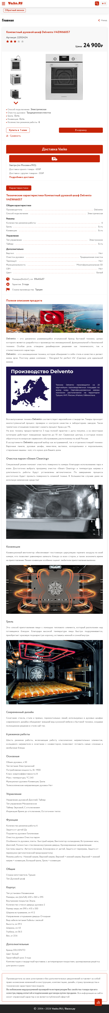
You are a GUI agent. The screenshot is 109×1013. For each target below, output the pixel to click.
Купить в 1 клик (18, 130)
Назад (102, 20)
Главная (8, 20)
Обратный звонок (14, 10)
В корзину (81, 130)
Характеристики (18, 188)
